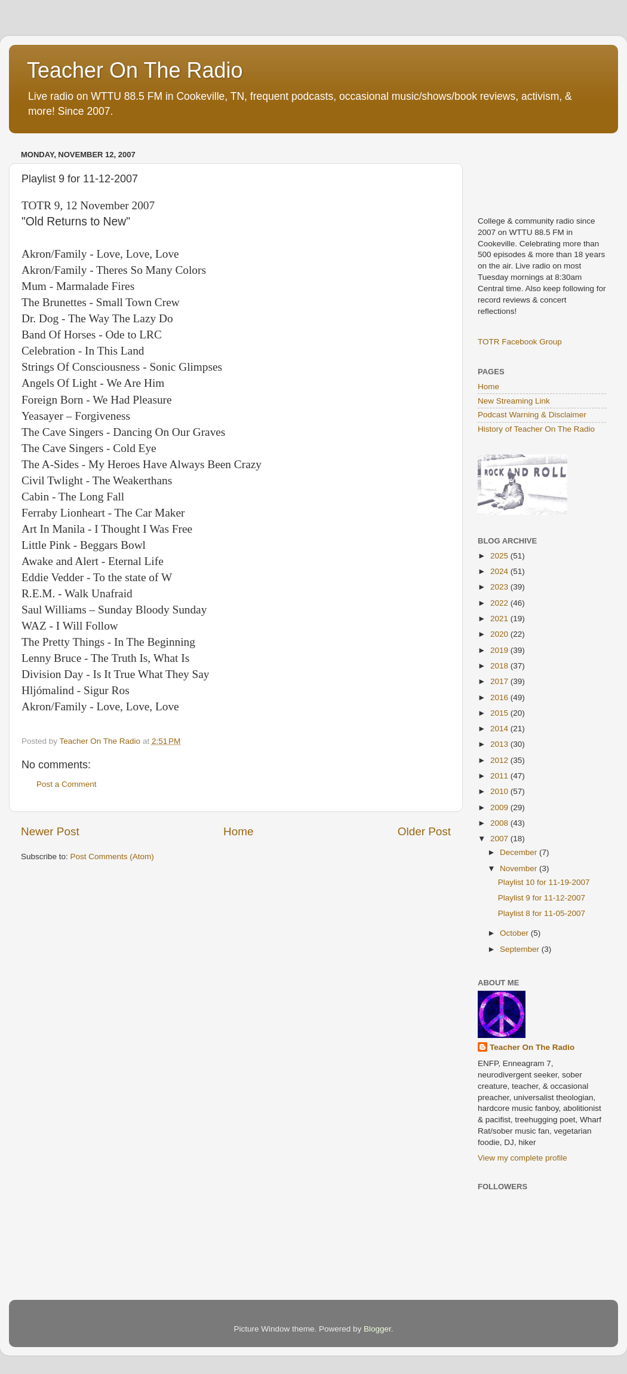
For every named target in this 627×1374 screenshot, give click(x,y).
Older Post (424, 831)
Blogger (377, 1328)
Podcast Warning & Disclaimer (532, 414)
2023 (500, 586)
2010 (500, 791)
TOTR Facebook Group (520, 341)
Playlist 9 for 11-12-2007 (541, 897)
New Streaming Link (514, 400)
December (519, 852)
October (515, 933)
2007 (500, 838)
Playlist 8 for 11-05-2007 (541, 913)
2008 (500, 823)
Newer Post (50, 831)
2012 (500, 760)
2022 (500, 603)
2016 (500, 697)
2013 (500, 744)
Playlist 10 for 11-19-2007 (544, 882)
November (519, 868)
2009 (500, 807)
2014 (500, 728)
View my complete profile (522, 1157)
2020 (500, 634)
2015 (500, 713)
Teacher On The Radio (135, 70)
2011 (500, 775)
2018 (500, 665)
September (521, 949)
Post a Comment (66, 784)
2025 (500, 555)
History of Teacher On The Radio (536, 429)
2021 (500, 618)
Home (238, 831)
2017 (500, 681)
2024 (500, 571)
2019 (500, 650)
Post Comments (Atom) (112, 856)
